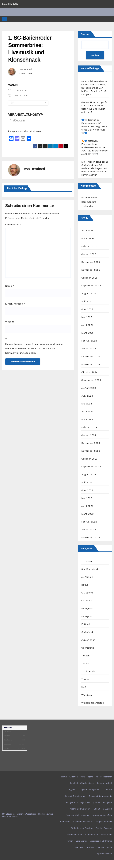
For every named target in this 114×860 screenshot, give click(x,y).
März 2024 (87, 419)
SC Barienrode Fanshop (82, 828)
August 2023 (88, 474)
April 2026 (87, 230)
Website (10, 321)
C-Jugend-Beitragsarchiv (89, 790)
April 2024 (87, 411)
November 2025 (90, 270)
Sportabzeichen (104, 854)
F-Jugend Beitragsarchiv (79, 809)
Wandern (86, 695)
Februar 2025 (89, 340)
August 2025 (88, 293)
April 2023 (87, 506)
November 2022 (90, 537)
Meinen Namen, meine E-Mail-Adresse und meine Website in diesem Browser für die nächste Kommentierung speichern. (34, 348)
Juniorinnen (88, 640)
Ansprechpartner (104, 777)
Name (9, 286)
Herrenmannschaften (102, 815)
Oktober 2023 (89, 458)
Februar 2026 (89, 246)
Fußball (85, 624)
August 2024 (88, 388)
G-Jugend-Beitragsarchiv (77, 815)
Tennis (85, 663)
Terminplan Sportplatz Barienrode (82, 835)
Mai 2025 (86, 317)
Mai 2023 (86, 498)
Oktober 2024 (89, 372)
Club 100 (108, 790)
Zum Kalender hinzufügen (26, 103)
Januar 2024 (88, 435)
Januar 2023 (88, 529)
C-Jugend (87, 592)
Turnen (85, 679)
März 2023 (87, 514)
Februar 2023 (89, 521)
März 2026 (87, 238)
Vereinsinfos (81, 841)
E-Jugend (87, 608)
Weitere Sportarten (92, 703)
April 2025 (87, 325)
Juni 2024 (87, 396)
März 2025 (87, 333)
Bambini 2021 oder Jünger (82, 783)
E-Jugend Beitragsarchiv (88, 802)
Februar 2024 (89, 427)
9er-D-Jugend (89, 569)
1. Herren (86, 561)
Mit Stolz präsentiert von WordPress (19, 814)
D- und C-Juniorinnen (75, 796)
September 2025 (91, 285)
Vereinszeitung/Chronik (101, 841)
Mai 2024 (86, 403)
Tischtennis (88, 671)
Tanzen (85, 655)
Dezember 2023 (90, 443)
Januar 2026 (88, 254)
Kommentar (13, 224)
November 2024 (90, 364)
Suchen (85, 34)
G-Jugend (87, 632)
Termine (108, 828)
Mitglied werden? (104, 822)
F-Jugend (86, 616)
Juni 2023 (87, 490)
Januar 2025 (88, 348)
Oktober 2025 (89, 277)
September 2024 (91, 380)
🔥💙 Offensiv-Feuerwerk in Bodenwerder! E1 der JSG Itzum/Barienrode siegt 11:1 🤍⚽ (94, 147)
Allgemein (19, 120)
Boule (84, 585)
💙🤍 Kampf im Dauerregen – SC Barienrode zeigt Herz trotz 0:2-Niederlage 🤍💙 (94, 127)
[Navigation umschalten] (59, 19)
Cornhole (86, 600)
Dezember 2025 (90, 262)
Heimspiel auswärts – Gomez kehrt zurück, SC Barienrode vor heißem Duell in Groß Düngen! (94, 88)
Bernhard (27, 69)
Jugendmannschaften (83, 822)
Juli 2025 (86, 301)
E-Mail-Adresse (15, 303)
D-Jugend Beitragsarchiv (100, 796)
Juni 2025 (87, 309)
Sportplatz (87, 647)
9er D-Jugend (86, 777)
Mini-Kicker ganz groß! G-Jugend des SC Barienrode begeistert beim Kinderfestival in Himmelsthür (94, 168)
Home (64, 777)
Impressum (65, 822)
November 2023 (90, 451)
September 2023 (91, 466)
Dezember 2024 (90, 356)
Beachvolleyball (104, 783)
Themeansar (12, 817)
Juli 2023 (86, 482)
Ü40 (83, 687)
